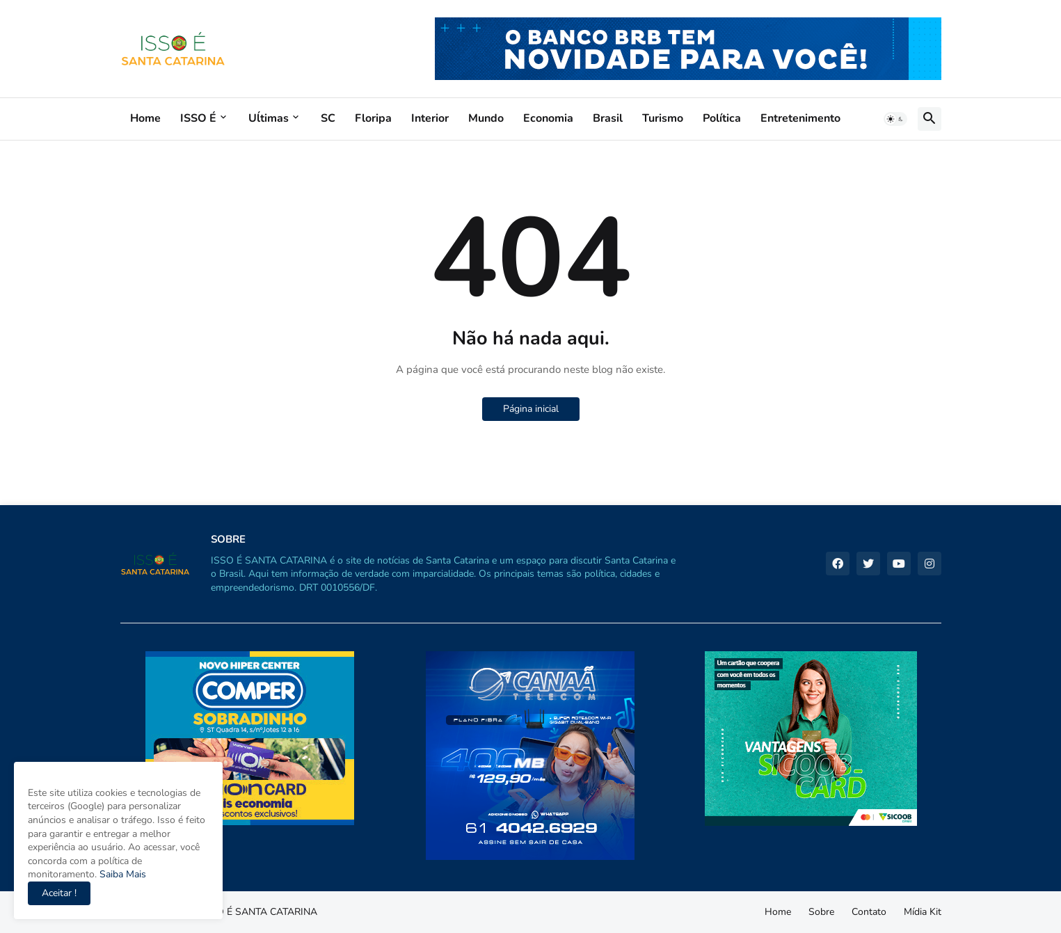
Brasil (608, 118)
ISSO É (198, 118)
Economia (548, 118)
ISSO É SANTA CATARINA (259, 911)
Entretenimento (800, 118)
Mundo (486, 118)
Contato (869, 911)
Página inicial (531, 408)
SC (328, 118)
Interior (430, 118)
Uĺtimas (268, 118)
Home (145, 118)
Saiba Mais (121, 874)
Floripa (373, 118)
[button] (895, 119)
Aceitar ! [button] (59, 893)
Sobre (821, 911)
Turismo (662, 118)
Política (722, 118)
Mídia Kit (922, 911)
